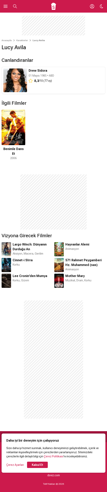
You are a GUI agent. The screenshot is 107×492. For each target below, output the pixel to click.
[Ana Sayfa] (53, 6)
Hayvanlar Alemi (77, 244)
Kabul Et (37, 464)
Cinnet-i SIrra (23, 260)
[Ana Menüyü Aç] (5, 6)
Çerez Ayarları (15, 464)
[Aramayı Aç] (15, 6)
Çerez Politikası (53, 456)
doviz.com (53, 475)
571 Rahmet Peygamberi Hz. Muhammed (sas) (83, 262)
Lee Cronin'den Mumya (30, 276)
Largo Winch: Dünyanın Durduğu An (30, 247)
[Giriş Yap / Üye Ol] (92, 6)
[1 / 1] (13, 135)
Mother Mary (75, 276)
